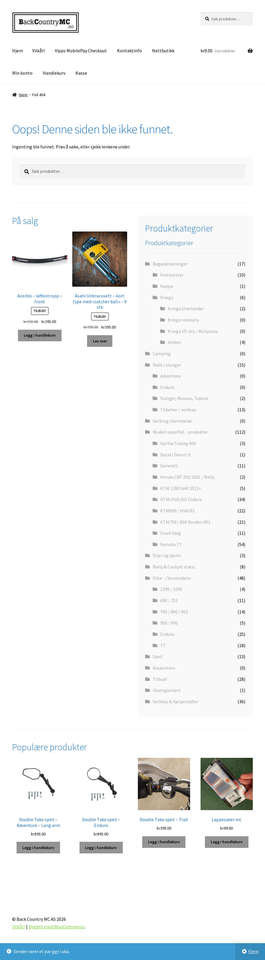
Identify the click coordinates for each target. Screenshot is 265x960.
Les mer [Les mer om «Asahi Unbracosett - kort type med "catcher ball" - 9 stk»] (100, 341)
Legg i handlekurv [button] (40, 335)
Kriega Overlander (186, 308)
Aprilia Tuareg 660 (178, 443)
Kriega (166, 297)
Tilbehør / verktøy (178, 409)
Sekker (174, 342)
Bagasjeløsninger (170, 264)
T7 (162, 645)
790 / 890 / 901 (174, 612)
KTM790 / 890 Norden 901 (185, 522)
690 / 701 (169, 600)
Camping (162, 353)
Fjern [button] (253, 951)
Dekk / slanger (167, 365)
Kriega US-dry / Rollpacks (193, 331)
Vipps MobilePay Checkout (81, 50)
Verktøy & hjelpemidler (175, 701)
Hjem (17, 50)
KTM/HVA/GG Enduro (181, 499)
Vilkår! (38, 50)
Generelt (169, 466)
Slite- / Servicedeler (172, 578)
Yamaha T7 (171, 544)
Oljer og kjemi (167, 555)
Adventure (170, 376)
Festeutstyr (171, 275)
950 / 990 (169, 623)
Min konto (22, 73)
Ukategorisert (167, 690)
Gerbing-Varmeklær (172, 421)
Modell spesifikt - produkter (180, 432)
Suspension (164, 668)
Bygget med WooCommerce (56, 927)
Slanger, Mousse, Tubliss (184, 398)
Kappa (166, 286)
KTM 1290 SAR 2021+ (180, 488)
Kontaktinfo (129, 50)
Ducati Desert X (175, 454)
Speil (158, 656)
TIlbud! (160, 679)
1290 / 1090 (171, 589)
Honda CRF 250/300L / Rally (187, 477)
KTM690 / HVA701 (177, 511)
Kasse (81, 73)
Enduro (167, 387)
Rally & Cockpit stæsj (174, 567)
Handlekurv (54, 73)
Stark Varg (170, 533)
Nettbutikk (163, 50)
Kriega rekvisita (183, 320)
